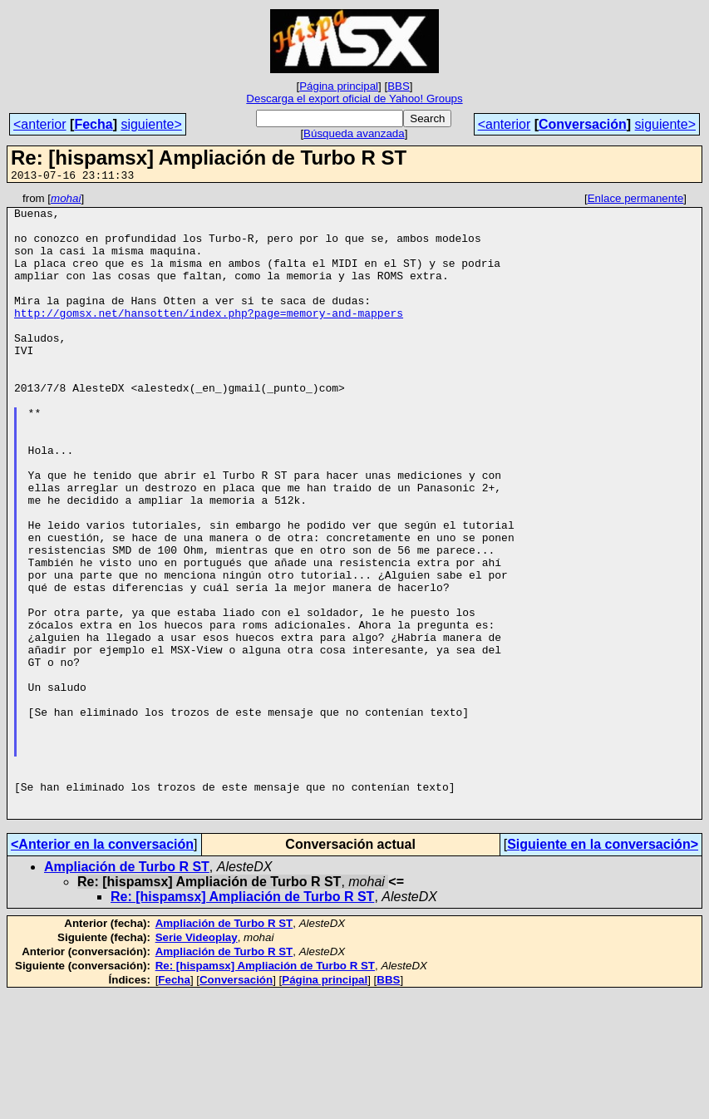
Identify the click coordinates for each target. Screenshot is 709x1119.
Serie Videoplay (196, 1062)
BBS (398, 86)
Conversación (583, 124)
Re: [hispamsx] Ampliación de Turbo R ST (242, 1021)
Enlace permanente (636, 201)
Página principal (338, 86)
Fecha (93, 124)
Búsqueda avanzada (354, 133)
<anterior (39, 124)
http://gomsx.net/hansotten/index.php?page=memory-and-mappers (208, 337)
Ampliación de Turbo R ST (126, 991)
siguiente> (151, 124)
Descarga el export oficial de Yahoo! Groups (354, 98)
